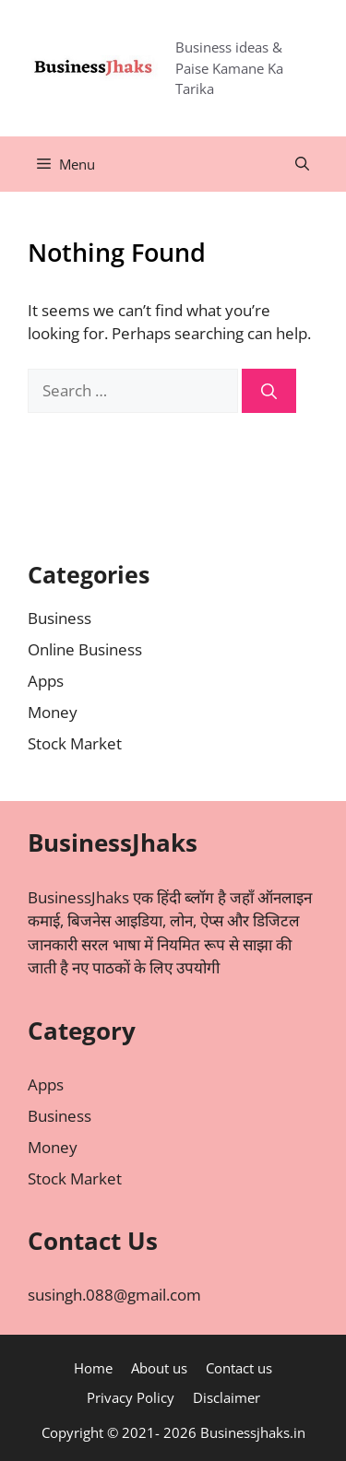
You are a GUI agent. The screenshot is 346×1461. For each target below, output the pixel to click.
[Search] (269, 391)
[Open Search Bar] (302, 164)
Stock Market (75, 743)
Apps (46, 680)
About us (159, 1368)
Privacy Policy (130, 1397)
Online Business (85, 649)
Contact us (239, 1368)
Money (53, 712)
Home (93, 1368)
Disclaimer (226, 1397)
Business (59, 618)
